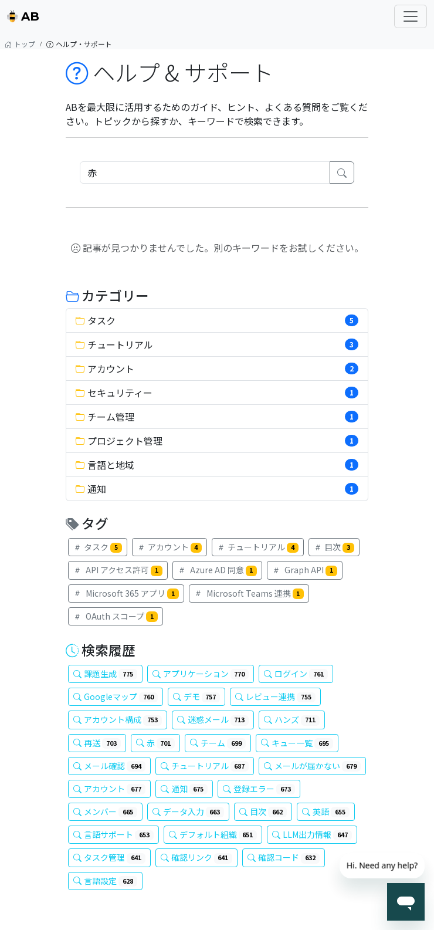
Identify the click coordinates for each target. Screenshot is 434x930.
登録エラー (259, 788)
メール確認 (109, 766)
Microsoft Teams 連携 (249, 593)
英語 (326, 811)
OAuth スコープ (115, 616)
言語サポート (113, 834)
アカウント (169, 547)
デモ (197, 696)
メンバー (105, 811)
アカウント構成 (117, 719)
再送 (97, 743)
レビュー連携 (275, 696)
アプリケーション (200, 673)
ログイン (296, 673)
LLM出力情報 (312, 834)
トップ (20, 44)
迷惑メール (213, 719)
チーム (218, 743)
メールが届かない (312, 766)
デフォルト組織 (213, 834)
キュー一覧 (297, 743)
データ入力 (188, 811)
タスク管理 (109, 857)
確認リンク (197, 857)
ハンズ (292, 719)
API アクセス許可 (117, 570)
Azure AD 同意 (217, 570)
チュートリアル (258, 547)
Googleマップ (115, 696)
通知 (184, 788)
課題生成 (105, 673)
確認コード (283, 857)
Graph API (304, 570)
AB (23, 16)
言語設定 (105, 881)
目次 (334, 547)
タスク (97, 547)
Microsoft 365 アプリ (126, 593)
